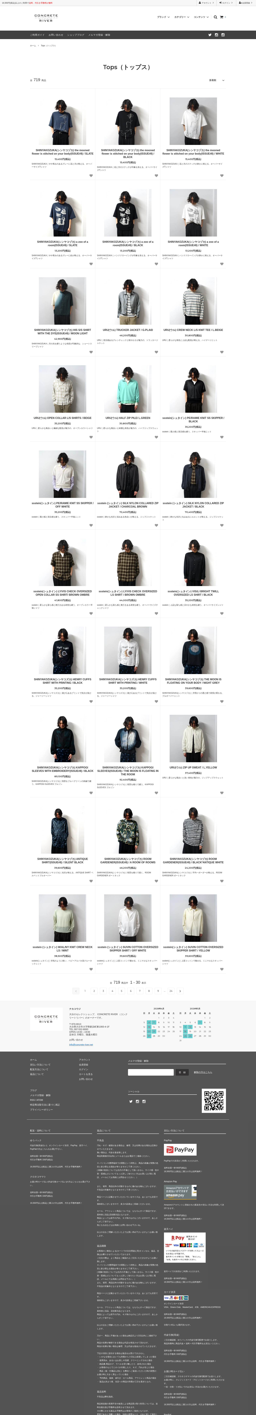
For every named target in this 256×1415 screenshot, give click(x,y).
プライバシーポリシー (41, 1109)
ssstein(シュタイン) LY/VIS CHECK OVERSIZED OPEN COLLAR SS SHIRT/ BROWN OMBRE (62, 593)
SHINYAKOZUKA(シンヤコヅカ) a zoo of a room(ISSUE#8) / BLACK (127, 243)
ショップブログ (75, 35)
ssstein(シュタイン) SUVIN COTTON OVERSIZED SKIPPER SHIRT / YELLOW (193, 949)
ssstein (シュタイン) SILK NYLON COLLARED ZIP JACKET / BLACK (193, 505)
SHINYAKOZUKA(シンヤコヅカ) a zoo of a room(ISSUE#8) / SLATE (62, 243)
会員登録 (246, 2)
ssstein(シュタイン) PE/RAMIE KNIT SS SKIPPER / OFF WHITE (63, 505)
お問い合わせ (56, 35)
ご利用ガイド (37, 35)
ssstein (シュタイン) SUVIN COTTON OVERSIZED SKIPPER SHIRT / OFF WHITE (127, 949)
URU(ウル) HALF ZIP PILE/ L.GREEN (128, 418)
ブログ (33, 1090)
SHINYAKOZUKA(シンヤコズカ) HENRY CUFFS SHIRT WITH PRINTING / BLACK (62, 681)
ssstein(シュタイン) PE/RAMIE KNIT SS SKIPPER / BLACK (193, 420)
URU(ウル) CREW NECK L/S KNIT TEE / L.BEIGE (193, 330)
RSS (32, 1100)
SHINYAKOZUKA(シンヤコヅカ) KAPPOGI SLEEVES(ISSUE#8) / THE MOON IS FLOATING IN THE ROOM (128, 771)
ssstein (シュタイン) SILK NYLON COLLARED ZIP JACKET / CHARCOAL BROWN (127, 505)
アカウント (207, 2)
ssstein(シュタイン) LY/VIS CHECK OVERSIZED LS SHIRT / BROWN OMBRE (128, 593)
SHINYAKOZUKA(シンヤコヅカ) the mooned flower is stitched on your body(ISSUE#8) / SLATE (63, 152)
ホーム (33, 45)
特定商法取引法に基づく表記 (45, 1104)
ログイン (226, 2)
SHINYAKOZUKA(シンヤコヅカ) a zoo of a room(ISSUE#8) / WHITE (193, 243)
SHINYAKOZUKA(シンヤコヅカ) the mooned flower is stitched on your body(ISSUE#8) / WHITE (193, 152)
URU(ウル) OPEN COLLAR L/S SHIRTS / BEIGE (63, 418)
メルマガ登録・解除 (99, 35)
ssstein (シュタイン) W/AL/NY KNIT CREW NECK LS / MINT (63, 949)
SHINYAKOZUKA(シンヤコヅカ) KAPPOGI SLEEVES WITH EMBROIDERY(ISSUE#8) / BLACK (62, 769)
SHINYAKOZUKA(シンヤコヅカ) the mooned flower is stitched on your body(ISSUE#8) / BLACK (128, 153)
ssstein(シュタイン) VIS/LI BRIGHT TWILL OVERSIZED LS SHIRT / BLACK (193, 593)
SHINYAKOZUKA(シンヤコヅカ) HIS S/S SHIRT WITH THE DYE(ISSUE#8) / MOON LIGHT (62, 332)
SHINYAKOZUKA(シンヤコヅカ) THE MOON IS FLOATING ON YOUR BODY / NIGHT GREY (193, 681)
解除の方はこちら (203, 1072)
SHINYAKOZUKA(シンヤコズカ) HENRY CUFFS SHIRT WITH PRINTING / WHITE (128, 681)
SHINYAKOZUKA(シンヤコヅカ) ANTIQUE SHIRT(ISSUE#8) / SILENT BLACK (62, 861)
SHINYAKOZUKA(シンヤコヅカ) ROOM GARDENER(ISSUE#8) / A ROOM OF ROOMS (128, 861)
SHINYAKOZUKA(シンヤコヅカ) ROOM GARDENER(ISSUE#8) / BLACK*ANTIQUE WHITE (193, 861)
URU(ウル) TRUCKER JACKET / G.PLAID (128, 330)
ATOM (40, 1100)
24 (171, 991)
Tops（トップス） (49, 45)
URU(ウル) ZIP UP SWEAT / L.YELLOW (193, 767)
